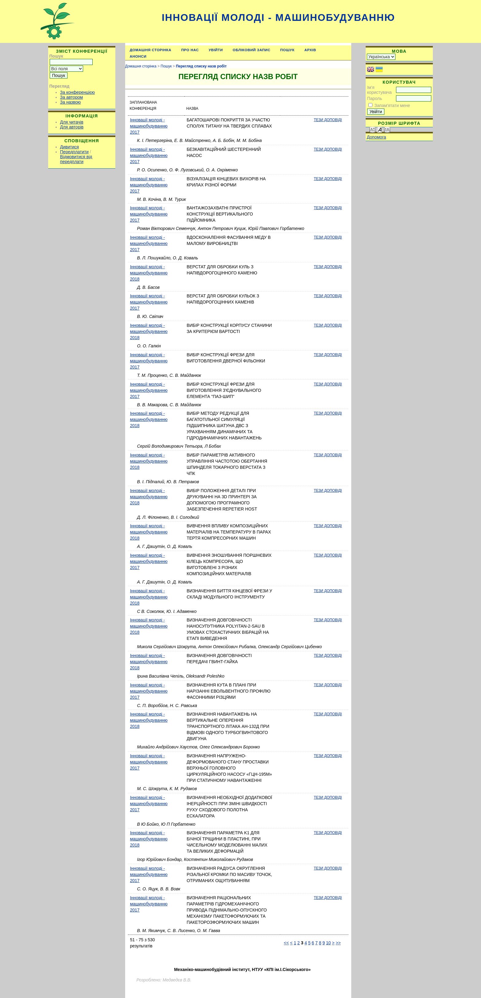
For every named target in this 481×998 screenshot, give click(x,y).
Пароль (374, 98)
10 (328, 942)
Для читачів (71, 122)
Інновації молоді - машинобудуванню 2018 (148, 272)
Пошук (287, 50)
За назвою (70, 102)
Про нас (190, 50)
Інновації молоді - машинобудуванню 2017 (148, 126)
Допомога (376, 137)
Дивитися (69, 146)
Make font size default (380, 129)
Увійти (216, 50)
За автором (71, 97)
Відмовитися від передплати (76, 159)
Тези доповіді (328, 120)
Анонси (138, 56)
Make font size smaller (372, 129)
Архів (310, 50)
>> (338, 942)
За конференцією (77, 92)
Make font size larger (387, 129)
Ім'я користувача (379, 90)
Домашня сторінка (150, 50)
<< (286, 942)
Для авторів (71, 126)
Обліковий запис (252, 50)
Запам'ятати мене (392, 105)
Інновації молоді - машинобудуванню (278, 17)
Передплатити (74, 151)
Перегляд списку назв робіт (201, 66)
